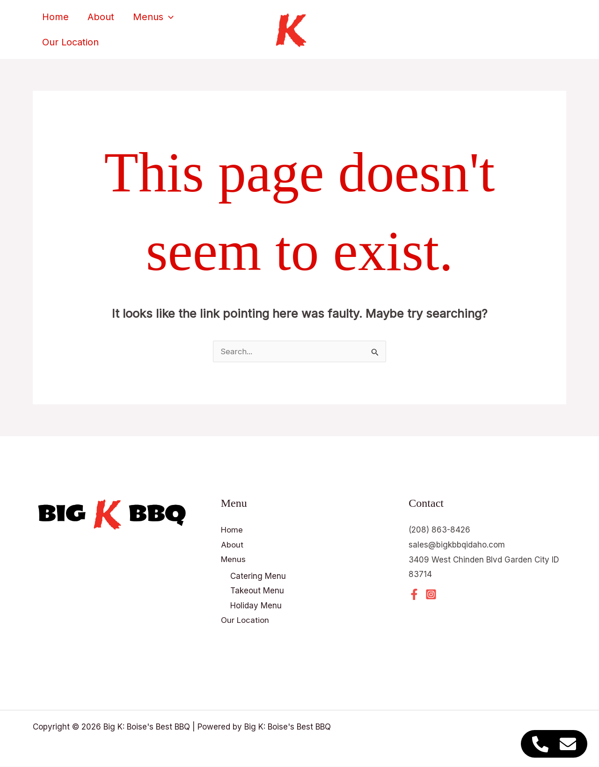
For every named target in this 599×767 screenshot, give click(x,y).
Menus (153, 20)
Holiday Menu (256, 605)
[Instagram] (431, 594)
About (101, 20)
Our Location (70, 38)
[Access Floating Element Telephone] (540, 744)
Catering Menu (258, 576)
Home (55, 20)
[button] (168, 20)
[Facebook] (414, 594)
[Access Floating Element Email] (568, 744)
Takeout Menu (257, 591)
